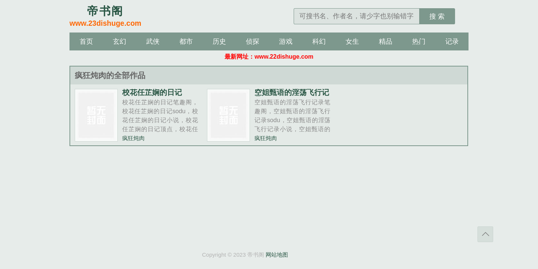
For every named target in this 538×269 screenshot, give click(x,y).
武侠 (153, 41)
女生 (352, 41)
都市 (186, 41)
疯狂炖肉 (133, 138)
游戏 (286, 41)
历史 (219, 41)
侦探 (252, 41)
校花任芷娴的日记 (152, 92)
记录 (452, 41)
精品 (385, 41)
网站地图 (277, 254)
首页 (86, 41)
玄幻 (119, 41)
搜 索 (437, 16)
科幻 (319, 41)
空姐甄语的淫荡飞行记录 (291, 96)
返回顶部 (485, 234)
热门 (419, 41)
